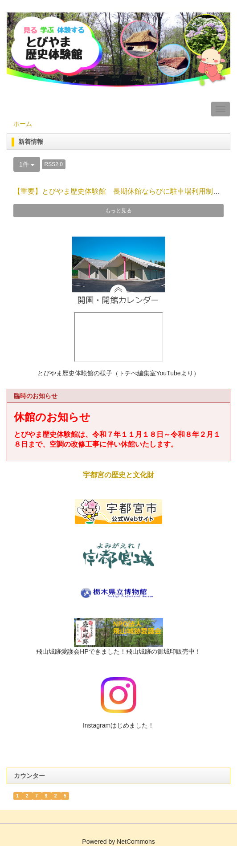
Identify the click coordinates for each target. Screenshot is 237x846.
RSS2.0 (54, 164)
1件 (26, 164)
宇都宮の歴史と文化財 (118, 475)
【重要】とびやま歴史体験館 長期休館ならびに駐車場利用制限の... (123, 191)
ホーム (22, 123)
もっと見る (118, 210)
